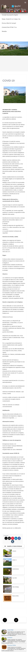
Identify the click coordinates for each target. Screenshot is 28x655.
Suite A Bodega (15, 586)
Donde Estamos (15, 569)
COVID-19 (14, 560)
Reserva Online (15, 595)
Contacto (14, 551)
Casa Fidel (14, 578)
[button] (6, 538)
